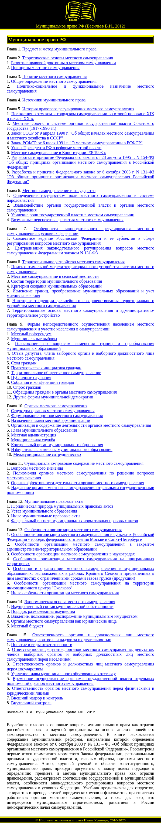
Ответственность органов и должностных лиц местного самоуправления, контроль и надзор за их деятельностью (80, 637)
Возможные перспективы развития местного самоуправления (67, 219)
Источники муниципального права (54, 100)
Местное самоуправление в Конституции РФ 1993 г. (58, 152)
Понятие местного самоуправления (54, 76)
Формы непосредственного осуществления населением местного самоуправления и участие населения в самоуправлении (80, 326)
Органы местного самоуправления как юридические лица (64, 621)
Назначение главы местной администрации (50, 420)
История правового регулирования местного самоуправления (78, 109)
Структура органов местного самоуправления (53, 410)
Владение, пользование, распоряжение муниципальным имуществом (74, 616)
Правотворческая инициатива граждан (46, 368)
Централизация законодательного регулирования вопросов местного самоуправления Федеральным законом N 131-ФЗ (80, 250)
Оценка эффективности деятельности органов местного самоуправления (77, 482)
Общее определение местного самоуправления (54, 81)
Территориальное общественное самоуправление (56, 372)
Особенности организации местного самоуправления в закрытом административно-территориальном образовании (80, 546)
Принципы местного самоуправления (45, 67)
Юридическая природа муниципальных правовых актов (62, 506)
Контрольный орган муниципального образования (57, 444)
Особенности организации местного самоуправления (73, 529)
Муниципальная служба (33, 440)
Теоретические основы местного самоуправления (67, 58)
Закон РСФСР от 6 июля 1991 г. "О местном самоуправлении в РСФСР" (77, 143)
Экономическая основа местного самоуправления (70, 601)
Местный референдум (31, 334)
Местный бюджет (27, 626)
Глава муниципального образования (44, 430)
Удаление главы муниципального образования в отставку (63, 673)
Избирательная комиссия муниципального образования (61, 449)
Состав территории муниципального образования (56, 281)
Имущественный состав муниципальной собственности (62, 606)
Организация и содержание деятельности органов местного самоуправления (81, 425)
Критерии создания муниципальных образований (56, 286)
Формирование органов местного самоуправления (57, 415)
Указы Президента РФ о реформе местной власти (56, 147)
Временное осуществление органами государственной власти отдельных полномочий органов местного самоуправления (80, 681)
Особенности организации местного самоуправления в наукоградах (73, 554)
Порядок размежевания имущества (43, 611)
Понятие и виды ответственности (41, 644)
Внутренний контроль (31, 703)
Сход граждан (23, 363)
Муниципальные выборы (34, 338)
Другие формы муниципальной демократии (53, 397)
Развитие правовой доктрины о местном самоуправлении (63, 62)
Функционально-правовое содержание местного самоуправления (83, 463)
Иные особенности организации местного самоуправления (65, 592)
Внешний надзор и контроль (37, 698)
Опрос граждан (27, 387)
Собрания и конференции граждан (42, 382)
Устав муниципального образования (44, 511)
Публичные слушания (31, 377)
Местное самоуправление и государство (59, 190)
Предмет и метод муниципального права (59, 49)
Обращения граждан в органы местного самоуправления (65, 392)
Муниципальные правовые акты (54, 501)
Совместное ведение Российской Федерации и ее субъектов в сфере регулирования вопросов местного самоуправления (80, 240)
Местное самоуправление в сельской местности (55, 276)
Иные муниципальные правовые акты (45, 516)
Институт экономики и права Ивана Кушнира (73, 820)
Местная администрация (33, 435)
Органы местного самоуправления (56, 406)
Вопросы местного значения (37, 468)
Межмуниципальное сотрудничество (47, 454)
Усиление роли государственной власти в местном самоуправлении (72, 215)
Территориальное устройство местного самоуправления (73, 261)
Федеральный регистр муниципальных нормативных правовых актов (74, 520)
